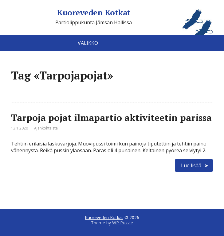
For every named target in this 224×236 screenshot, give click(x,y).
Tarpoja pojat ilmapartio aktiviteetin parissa (111, 117)
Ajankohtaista (46, 128)
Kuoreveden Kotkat (135, 12)
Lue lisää (191, 165)
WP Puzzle (122, 223)
